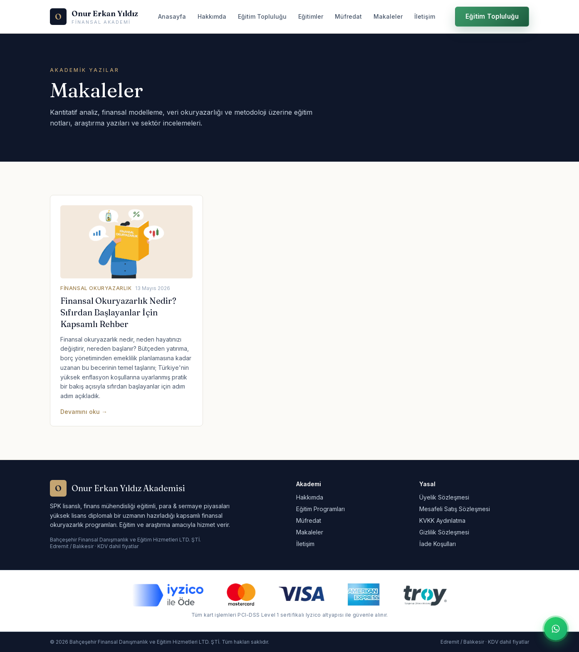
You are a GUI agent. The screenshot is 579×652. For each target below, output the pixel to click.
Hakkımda (212, 16)
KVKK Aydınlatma (442, 520)
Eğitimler (310, 16)
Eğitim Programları (320, 508)
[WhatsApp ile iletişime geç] (555, 628)
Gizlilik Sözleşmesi (444, 532)
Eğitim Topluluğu (262, 16)
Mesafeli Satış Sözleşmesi (454, 508)
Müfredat (348, 16)
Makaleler (388, 16)
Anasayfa (172, 16)
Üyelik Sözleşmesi (444, 497)
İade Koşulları (437, 543)
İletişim (424, 16)
